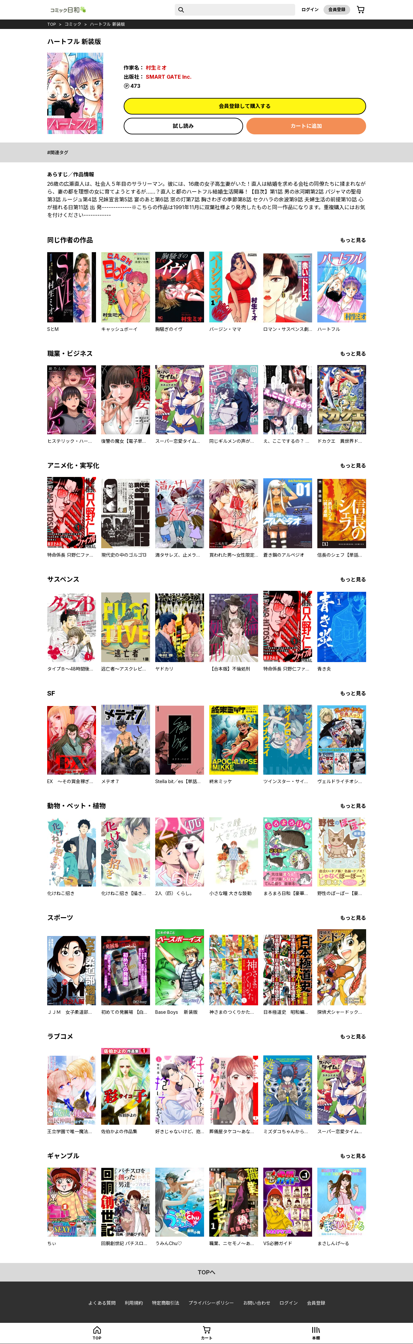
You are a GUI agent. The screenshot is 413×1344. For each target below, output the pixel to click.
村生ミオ (156, 67)
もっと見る (353, 240)
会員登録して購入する (245, 106)
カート (207, 1338)
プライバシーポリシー (211, 1303)
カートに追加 (306, 126)
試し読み (183, 126)
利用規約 (134, 1303)
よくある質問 (102, 1303)
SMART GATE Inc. (169, 77)
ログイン (310, 9)
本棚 (316, 1338)
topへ (206, 1272)
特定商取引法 (165, 1303)
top (51, 24)
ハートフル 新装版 (107, 24)
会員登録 (336, 9)
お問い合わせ (256, 1303)
